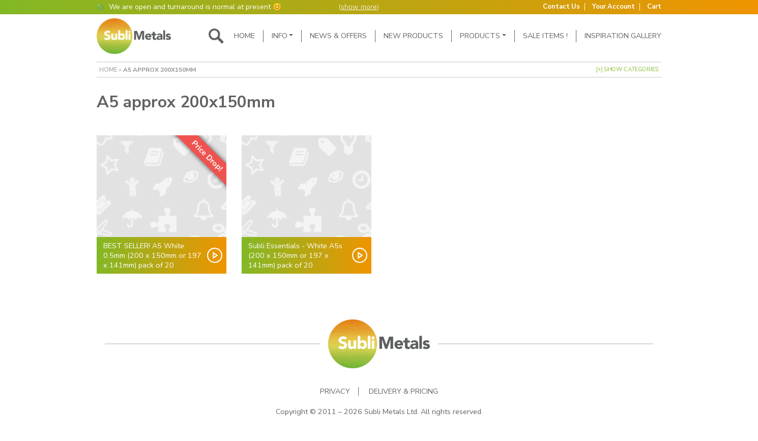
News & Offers (338, 36)
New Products (413, 36)
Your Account (613, 7)
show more (359, 7)
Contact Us (561, 7)
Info (279, 36)
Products (480, 36)
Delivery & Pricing (403, 391)
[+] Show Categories (627, 69)
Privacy (335, 391)
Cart (654, 7)
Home (244, 36)
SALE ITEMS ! (545, 36)
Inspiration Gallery (623, 36)
